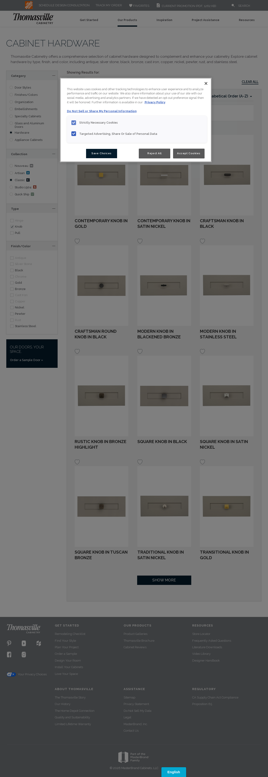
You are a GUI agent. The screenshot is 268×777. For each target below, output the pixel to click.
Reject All (154, 153)
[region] (136, 120)
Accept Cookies (188, 153)
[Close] (206, 83)
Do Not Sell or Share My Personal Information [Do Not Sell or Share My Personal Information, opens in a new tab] (102, 111)
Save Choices (101, 153)
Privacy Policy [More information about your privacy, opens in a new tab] (155, 102)
